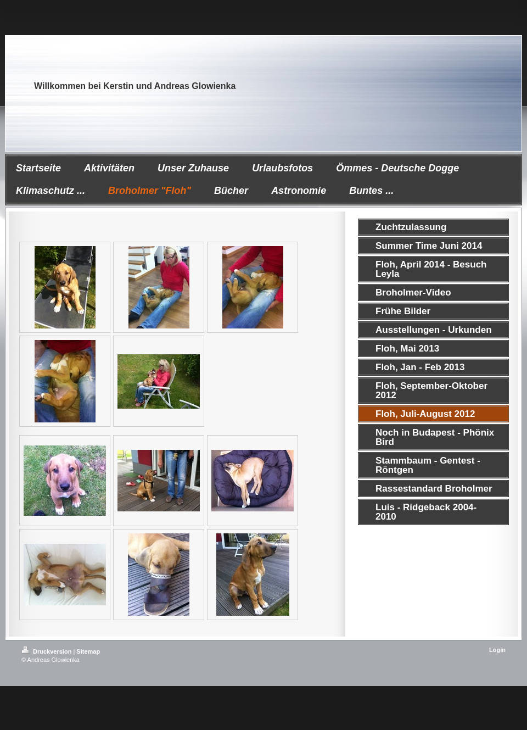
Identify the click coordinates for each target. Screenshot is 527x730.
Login (497, 650)
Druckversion (47, 651)
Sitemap (88, 651)
